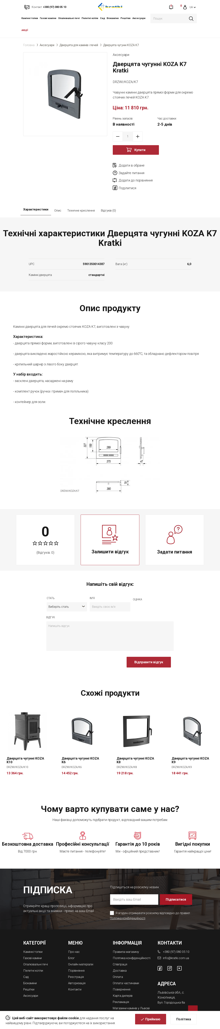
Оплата (118, 965)
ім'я (92, 583)
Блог (71, 943)
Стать (51, 583)
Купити (139, 150)
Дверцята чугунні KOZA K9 (190, 746)
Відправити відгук (148, 647)
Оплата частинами (127, 971)
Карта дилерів (124, 983)
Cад (102, 18)
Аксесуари (138, 18)
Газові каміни (48, 18)
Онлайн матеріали (81, 949)
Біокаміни (113, 18)
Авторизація (77, 968)
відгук (50, 602)
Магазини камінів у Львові (127, 997)
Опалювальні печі (69, 18)
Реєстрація (76, 962)
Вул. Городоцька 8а (172, 987)
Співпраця (120, 953)
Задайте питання (173, 165)
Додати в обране (132, 165)
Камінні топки (29, 18)
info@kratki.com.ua (176, 943)
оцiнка (137, 584)
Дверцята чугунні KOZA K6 (80, 746)
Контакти (75, 974)
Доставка (120, 959)
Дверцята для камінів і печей (78, 45)
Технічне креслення (81, 196)
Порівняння (77, 955)
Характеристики (35, 196)
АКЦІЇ (24, 30)
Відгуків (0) (108, 196)
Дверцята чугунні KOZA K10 (25, 746)
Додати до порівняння (136, 173)
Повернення (122, 977)
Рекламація (122, 989)
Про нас (74, 937)
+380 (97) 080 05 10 (177, 937)
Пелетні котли (90, 18)
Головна (29, 45)
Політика (183, 1021)
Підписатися (176, 885)
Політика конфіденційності (129, 903)
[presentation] (74, 649)
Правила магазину (127, 937)
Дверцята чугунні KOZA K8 (135, 746)
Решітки (125, 18)
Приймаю (152, 1021)
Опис (57, 196)
